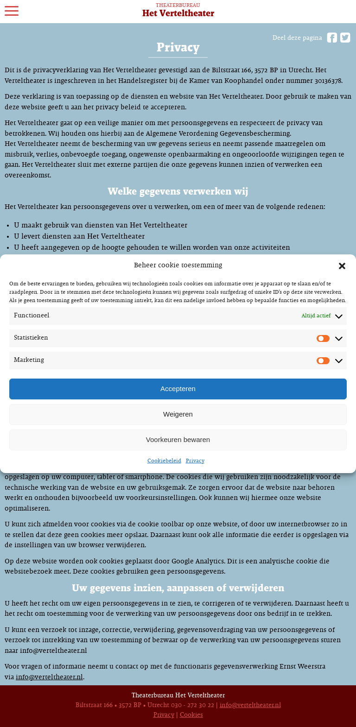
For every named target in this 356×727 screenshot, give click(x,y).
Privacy (195, 461)
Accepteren (178, 388)
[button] (342, 266)
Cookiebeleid (164, 461)
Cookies (191, 715)
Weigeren (178, 414)
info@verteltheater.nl (49, 677)
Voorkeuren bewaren (178, 439)
